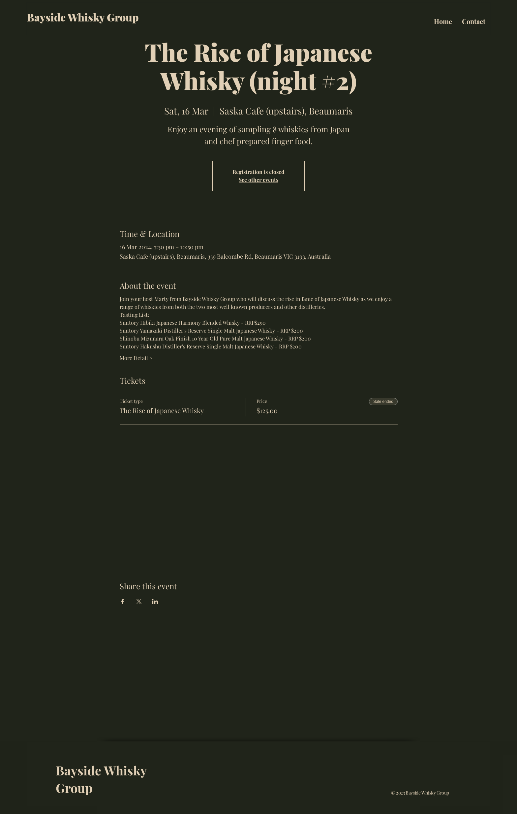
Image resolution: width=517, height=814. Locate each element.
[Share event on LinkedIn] (155, 601)
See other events (258, 179)
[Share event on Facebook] (123, 601)
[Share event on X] (139, 601)
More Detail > (136, 357)
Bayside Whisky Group (83, 17)
